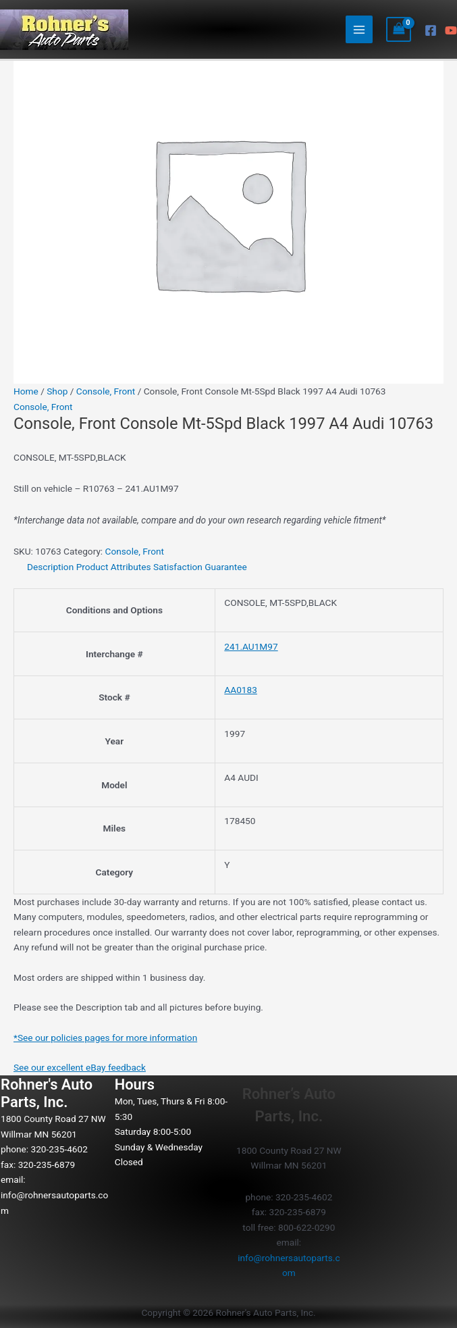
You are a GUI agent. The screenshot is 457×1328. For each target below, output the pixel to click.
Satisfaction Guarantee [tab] (200, 566)
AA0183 (240, 689)
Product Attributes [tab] (113, 566)
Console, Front (105, 391)
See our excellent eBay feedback (80, 1067)
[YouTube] (451, 30)
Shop (57, 391)
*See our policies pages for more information (105, 1037)
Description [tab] (50, 566)
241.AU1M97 (250, 646)
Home (26, 391)
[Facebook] (431, 30)
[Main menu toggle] (359, 29)
